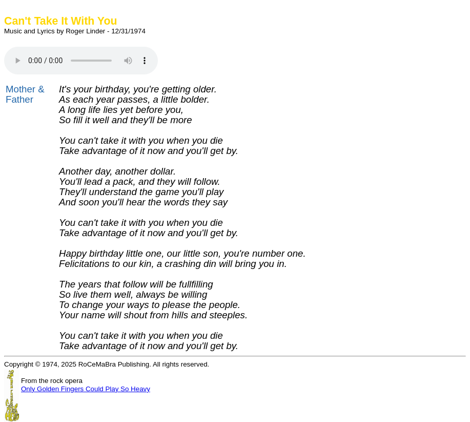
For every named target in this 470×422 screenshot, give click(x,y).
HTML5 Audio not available (81, 60)
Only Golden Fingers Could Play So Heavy (85, 389)
